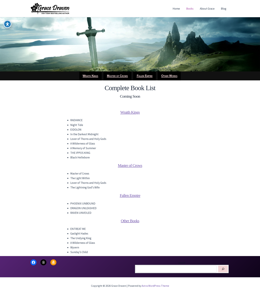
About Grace (208, 8)
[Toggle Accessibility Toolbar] (7, 24)
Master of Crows (130, 165)
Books (191, 8)
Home (178, 8)
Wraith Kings (130, 112)
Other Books (130, 221)
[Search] (223, 269)
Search (181, 262)
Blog (224, 8)
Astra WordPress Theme (155, 285)
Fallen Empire (130, 195)
